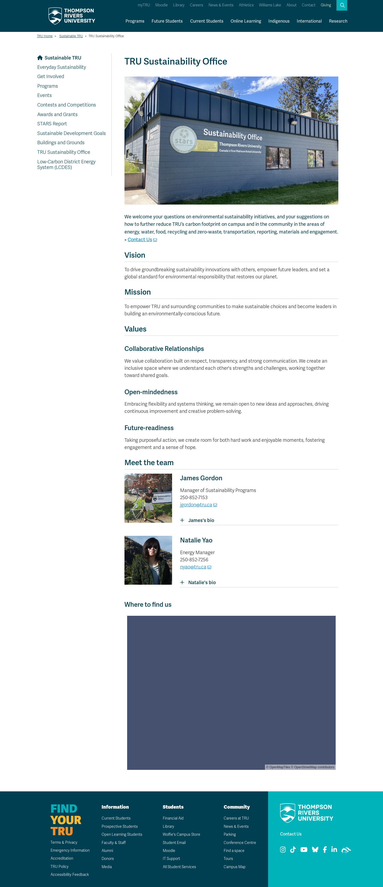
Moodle (161, 5)
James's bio (197, 520)
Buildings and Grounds (61, 143)
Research (338, 21)
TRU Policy (60, 866)
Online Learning (246, 21)
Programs (135, 21)
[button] (341, 5)
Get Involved (50, 76)
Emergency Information (70, 850)
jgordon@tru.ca (196, 505)
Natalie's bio (198, 582)
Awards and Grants (57, 114)
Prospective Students (120, 826)
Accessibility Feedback (70, 874)
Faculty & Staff (114, 843)
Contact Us (140, 239)
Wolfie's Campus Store (181, 834)
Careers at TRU (236, 818)
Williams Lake (270, 5)
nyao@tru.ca (193, 567)
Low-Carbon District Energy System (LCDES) (66, 165)
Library (179, 5)
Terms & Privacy (64, 842)
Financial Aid (173, 818)
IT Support (171, 858)
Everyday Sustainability (61, 67)
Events (44, 95)
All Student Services (179, 867)
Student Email (174, 843)
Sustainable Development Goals (71, 133)
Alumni (107, 850)
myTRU (144, 5)
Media (107, 867)
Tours (228, 858)
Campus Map (234, 867)
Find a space (234, 850)
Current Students (206, 21)
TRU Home (45, 36)
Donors (108, 858)
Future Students (167, 21)
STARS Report (52, 124)
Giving (326, 5)
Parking (230, 834)
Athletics (246, 5)
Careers (196, 5)
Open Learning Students (122, 834)
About (291, 5)
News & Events (221, 5)
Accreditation (62, 858)
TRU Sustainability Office (63, 152)
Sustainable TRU (71, 36)
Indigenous (279, 21)
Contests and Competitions (66, 105)
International (309, 21)
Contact (308, 5)
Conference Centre (240, 843)
